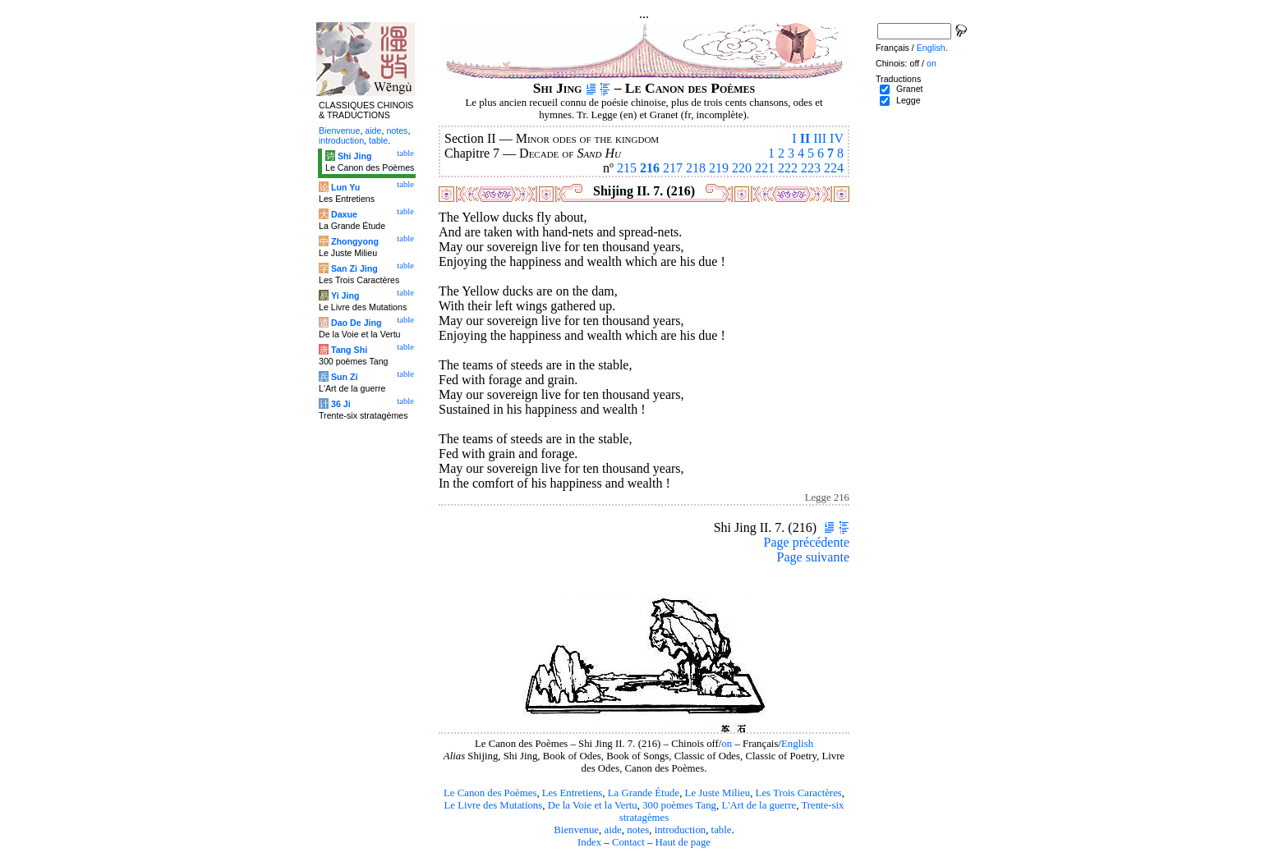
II (805, 138)
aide (612, 830)
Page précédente (806, 542)
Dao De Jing (356, 323)
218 (696, 168)
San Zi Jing (354, 268)
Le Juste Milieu (718, 793)
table (721, 830)
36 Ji (341, 404)
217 (673, 168)
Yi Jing (345, 295)
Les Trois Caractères (799, 793)
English (797, 743)
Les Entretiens (572, 793)
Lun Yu (345, 187)
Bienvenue (576, 830)
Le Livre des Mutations (493, 805)
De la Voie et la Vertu (592, 805)
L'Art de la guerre (758, 805)
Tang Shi (349, 350)
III (819, 138)
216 (650, 168)
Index (589, 842)
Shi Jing (354, 156)
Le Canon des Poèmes (490, 793)
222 (788, 168)
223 (811, 168)
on (726, 743)
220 (742, 168)
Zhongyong (355, 241)
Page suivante (813, 557)
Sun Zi (344, 377)
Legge (908, 100)
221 (765, 168)
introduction (680, 830)
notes (638, 830)
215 (627, 168)
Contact (628, 842)
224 (834, 168)
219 (719, 168)
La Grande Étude (643, 793)
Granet (909, 89)
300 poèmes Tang (679, 805)
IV (837, 138)
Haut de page (683, 842)
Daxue (344, 214)
